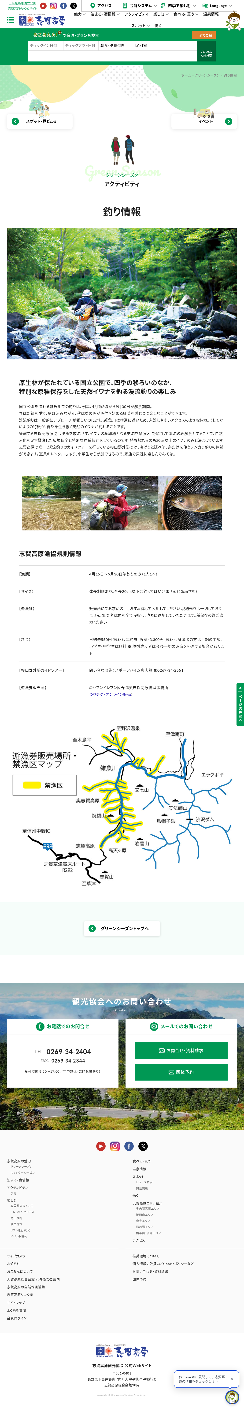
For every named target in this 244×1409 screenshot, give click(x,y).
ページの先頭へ (240, 709)
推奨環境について (146, 1256)
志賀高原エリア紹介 (148, 1203)
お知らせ (13, 1264)
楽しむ (159, 14)
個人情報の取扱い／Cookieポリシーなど (163, 1264)
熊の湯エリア (144, 1227)
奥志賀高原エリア (147, 1209)
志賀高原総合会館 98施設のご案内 (33, 1279)
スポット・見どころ (41, 121)
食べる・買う (184, 14)
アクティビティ (137, 14)
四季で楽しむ (179, 5)
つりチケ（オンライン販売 (110, 694)
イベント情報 (19, 1236)
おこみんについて (20, 1271)
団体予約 (185, 1072)
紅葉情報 (16, 1224)
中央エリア (143, 1221)
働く (158, 25)
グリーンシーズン (207, 75)
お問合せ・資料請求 (184, 1050)
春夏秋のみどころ (22, 1206)
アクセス (104, 5)
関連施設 (142, 1188)
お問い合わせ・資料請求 (150, 1271)
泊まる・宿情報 (103, 14)
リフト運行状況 (20, 1230)
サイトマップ (16, 1303)
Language (218, 5)
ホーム (186, 75)
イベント (206, 121)
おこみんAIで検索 (206, 53)
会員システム (141, 5)
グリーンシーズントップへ (125, 928)
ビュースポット (145, 1182)
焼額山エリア (144, 1215)
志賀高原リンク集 (20, 1295)
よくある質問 (16, 1310)
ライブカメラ (16, 1256)
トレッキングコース (22, 1212)
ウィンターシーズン (23, 1173)
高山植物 (16, 1218)
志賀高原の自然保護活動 (26, 1287)
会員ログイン (17, 1318)
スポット (138, 25)
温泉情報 (211, 14)
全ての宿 (205, 35)
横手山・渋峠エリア (148, 1233)
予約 (14, 1193)
